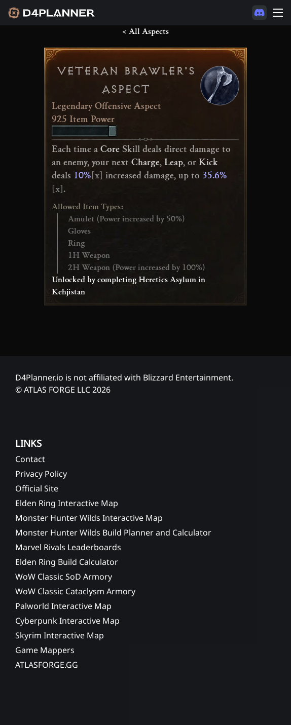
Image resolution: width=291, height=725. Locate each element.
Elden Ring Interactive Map (66, 503)
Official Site (36, 488)
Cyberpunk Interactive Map (67, 620)
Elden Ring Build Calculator (66, 561)
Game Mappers (45, 650)
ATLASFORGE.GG (46, 664)
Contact (30, 459)
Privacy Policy (41, 473)
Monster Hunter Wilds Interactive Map (89, 517)
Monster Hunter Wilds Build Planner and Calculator (113, 532)
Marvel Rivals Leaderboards (68, 547)
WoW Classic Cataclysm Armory (75, 591)
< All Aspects (145, 31)
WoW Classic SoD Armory (63, 576)
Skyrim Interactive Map (59, 635)
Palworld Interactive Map (63, 606)
